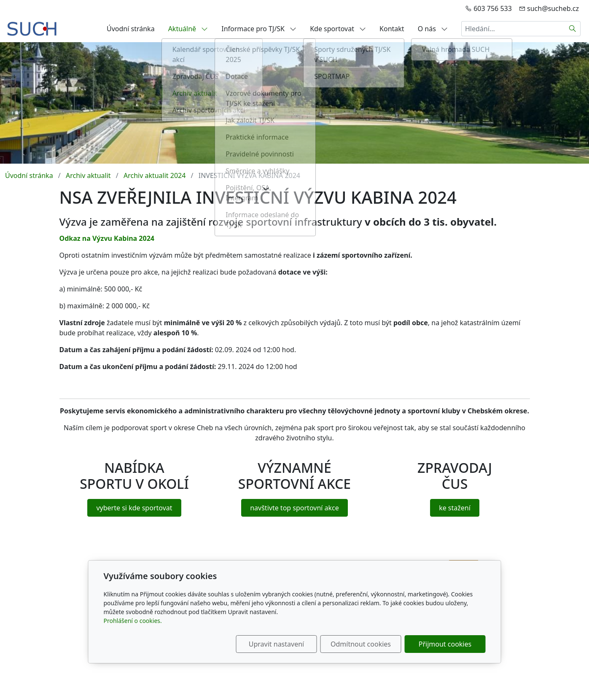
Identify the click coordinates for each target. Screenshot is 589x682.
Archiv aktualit (88, 175)
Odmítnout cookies (361, 644)
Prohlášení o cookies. (133, 621)
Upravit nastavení (276, 644)
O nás (433, 28)
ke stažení (455, 507)
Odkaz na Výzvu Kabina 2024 (106, 238)
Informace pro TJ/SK (258, 28)
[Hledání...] (513, 28)
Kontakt (391, 28)
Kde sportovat (338, 28)
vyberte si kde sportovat (134, 507)
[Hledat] (573, 28)
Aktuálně (188, 28)
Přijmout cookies (445, 644)
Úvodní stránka (131, 28)
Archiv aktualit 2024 (155, 175)
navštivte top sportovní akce (294, 507)
